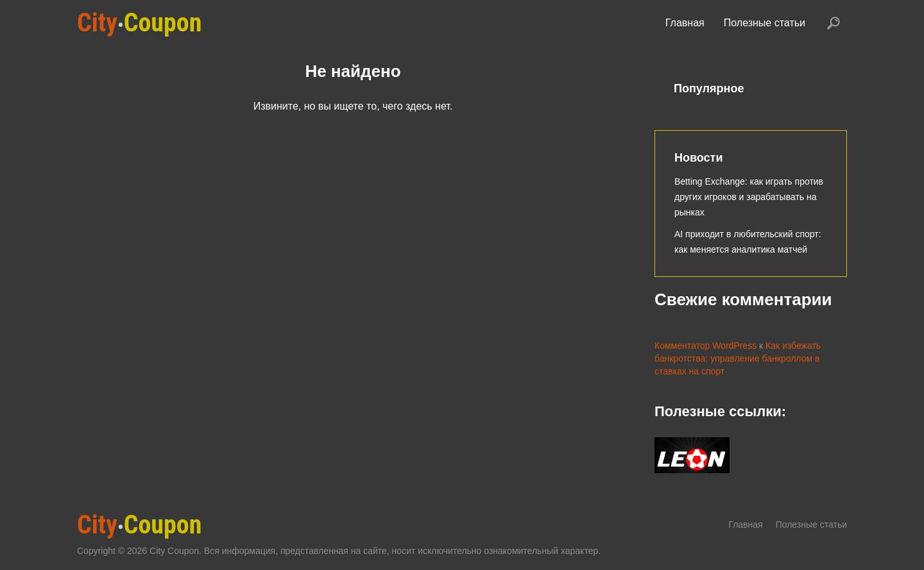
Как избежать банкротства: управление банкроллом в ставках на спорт (737, 358)
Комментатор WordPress (705, 345)
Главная (685, 22)
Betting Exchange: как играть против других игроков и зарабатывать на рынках (748, 196)
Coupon (139, 23)
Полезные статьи (764, 22)
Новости (698, 157)
